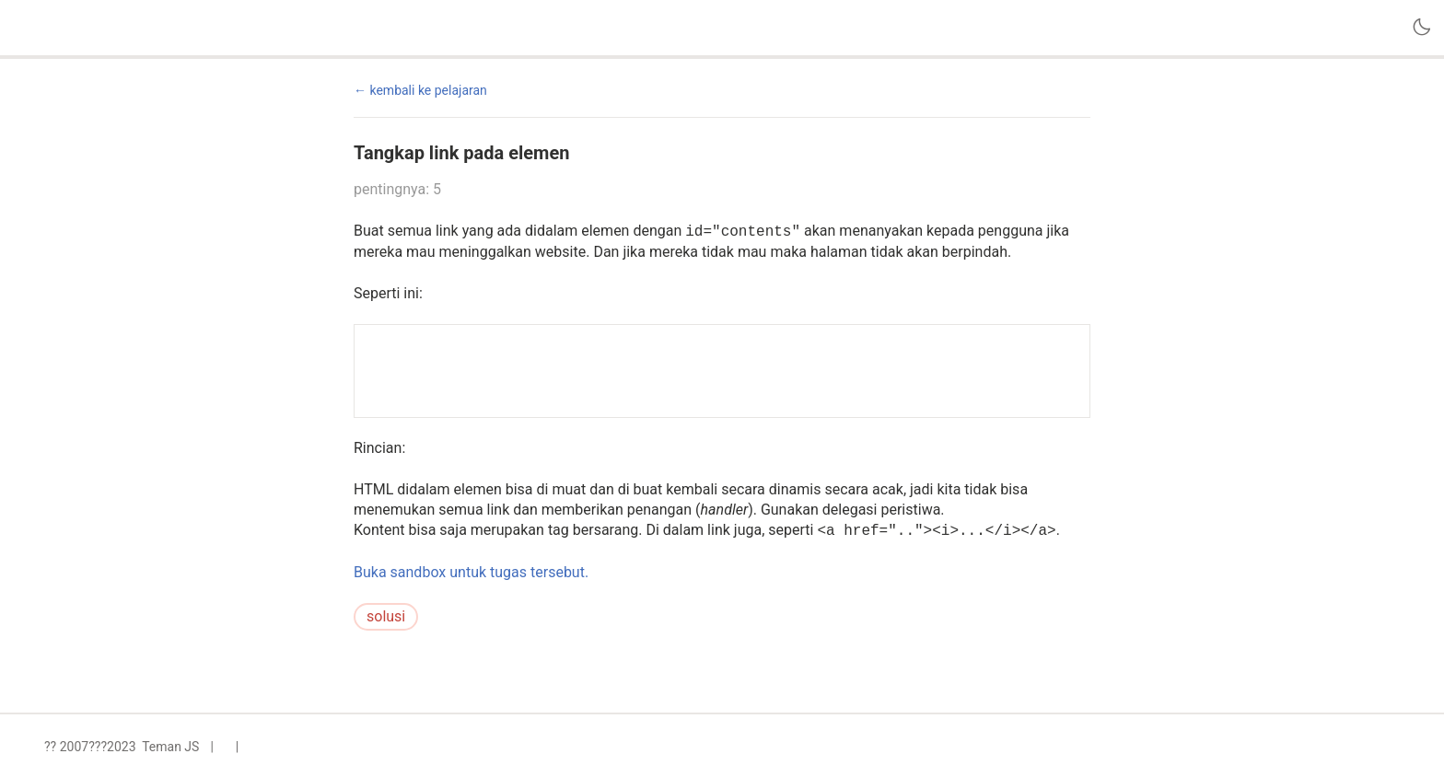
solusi (386, 616)
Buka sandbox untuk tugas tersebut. (471, 572)
